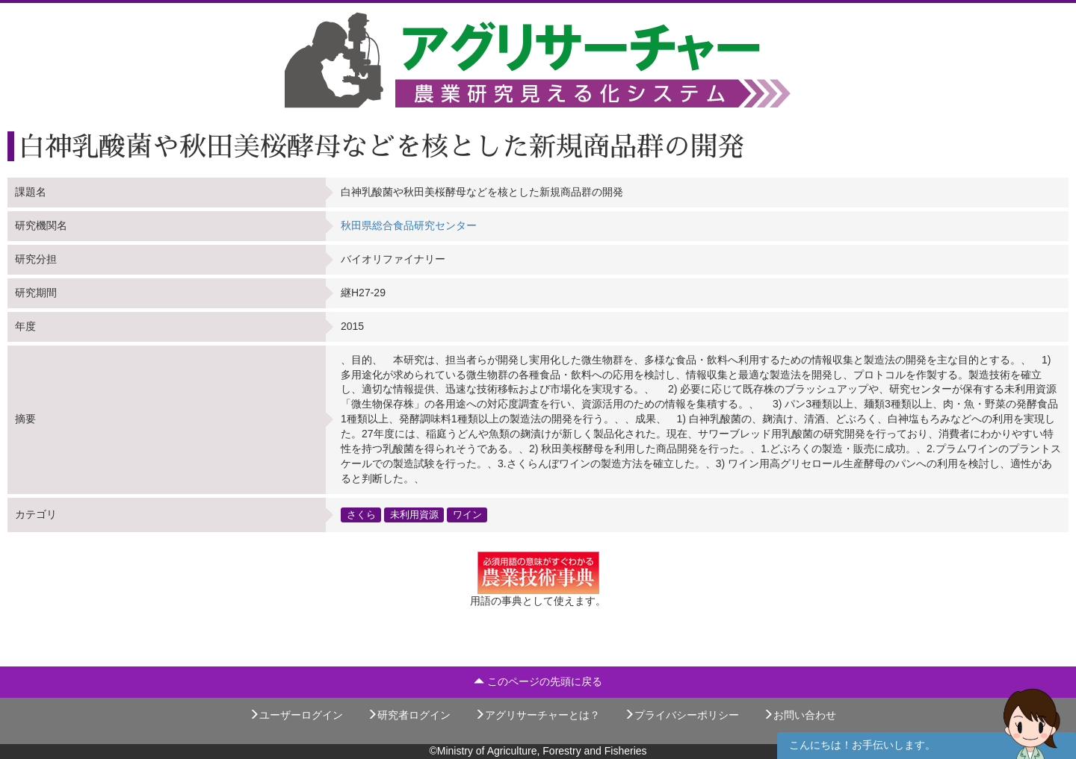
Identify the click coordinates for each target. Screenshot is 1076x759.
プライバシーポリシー (681, 715)
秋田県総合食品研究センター (409, 225)
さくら (361, 514)
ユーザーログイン (296, 715)
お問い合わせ (799, 715)
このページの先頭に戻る (538, 681)
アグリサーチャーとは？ (537, 715)
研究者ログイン (409, 715)
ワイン (467, 514)
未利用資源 (414, 514)
